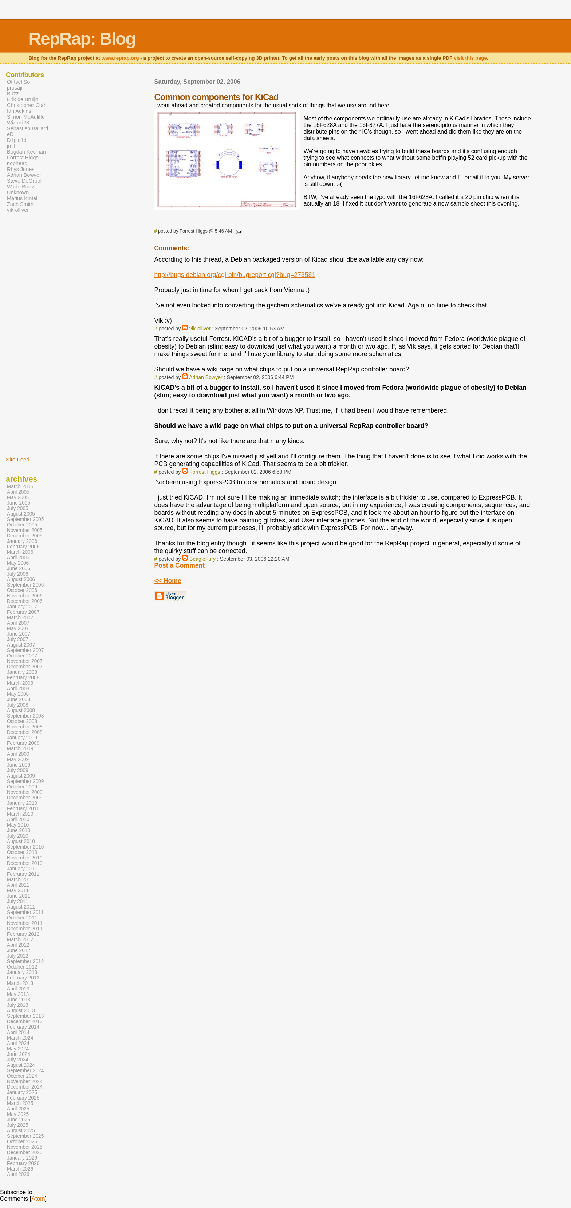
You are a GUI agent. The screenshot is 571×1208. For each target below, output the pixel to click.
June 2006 (18, 568)
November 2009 (25, 792)
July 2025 (17, 1125)
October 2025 (22, 1141)
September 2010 (25, 847)
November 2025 (25, 1147)
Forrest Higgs (204, 472)
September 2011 (25, 912)
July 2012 (17, 956)
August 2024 (21, 1065)
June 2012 (18, 950)
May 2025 (18, 1114)
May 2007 (18, 628)
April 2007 (18, 623)
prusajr (15, 88)
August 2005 (21, 514)
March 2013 (20, 983)
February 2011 (23, 874)
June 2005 (18, 503)
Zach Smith (20, 204)
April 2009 (18, 754)
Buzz (13, 93)
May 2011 (18, 890)
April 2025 (18, 1109)
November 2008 (25, 727)
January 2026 (22, 1158)
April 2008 (18, 688)
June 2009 (18, 765)
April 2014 (18, 1032)
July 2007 (17, 639)
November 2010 (25, 858)
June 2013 (18, 999)
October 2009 (22, 787)
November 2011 (25, 923)
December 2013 (25, 1021)
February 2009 (23, 743)
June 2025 (18, 1119)
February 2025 (23, 1098)
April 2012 (18, 945)
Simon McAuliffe (26, 117)
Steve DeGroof (24, 181)
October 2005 (22, 525)
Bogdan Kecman (26, 152)
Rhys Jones (20, 169)
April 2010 (18, 819)
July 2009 (17, 770)
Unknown (18, 192)
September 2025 (25, 1136)
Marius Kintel (22, 198)
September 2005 (25, 519)
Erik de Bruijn (22, 99)
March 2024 (20, 1038)
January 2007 (22, 606)
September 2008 (25, 716)
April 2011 (18, 885)
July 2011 (17, 901)
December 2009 (25, 797)
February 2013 (23, 978)
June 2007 (18, 634)
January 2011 (22, 868)
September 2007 (25, 650)
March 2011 (20, 879)
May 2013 (18, 994)
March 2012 (20, 939)
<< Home (167, 580)
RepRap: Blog (81, 38)
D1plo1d (17, 140)
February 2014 (23, 1027)
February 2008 (23, 677)
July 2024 (17, 1059)
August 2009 (21, 776)
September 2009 (25, 781)
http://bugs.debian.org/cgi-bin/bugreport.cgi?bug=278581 (234, 274)
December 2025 (25, 1152)
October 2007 (22, 656)
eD (10, 134)
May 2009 (18, 759)
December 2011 (25, 928)
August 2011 (21, 907)
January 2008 (22, 672)
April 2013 (18, 989)
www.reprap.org (120, 58)
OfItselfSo (18, 82)
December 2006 (25, 601)
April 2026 (18, 1174)
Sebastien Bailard (27, 128)
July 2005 (17, 508)
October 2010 (22, 852)
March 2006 (20, 552)
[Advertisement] (28, 334)
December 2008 (25, 732)
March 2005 (20, 486)
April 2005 (18, 492)
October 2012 (22, 967)
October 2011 (22, 918)
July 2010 (17, 836)
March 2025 (20, 1103)
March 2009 (20, 748)
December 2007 (25, 666)
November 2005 (25, 530)
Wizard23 (18, 123)
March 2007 (20, 617)
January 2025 (22, 1092)
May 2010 (18, 825)
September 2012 (25, 961)
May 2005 (18, 497)
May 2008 (18, 694)
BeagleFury (202, 559)
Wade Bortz (20, 187)
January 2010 (22, 803)
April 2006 (18, 557)
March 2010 (20, 814)
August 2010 (21, 841)
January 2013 (22, 972)
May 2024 (18, 1049)
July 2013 (17, 1005)
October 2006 (22, 590)
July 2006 (17, 574)
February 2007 (23, 612)
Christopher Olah (27, 105)
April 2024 (18, 1043)
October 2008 (22, 721)
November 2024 (25, 1081)
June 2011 (18, 896)
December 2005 (25, 536)
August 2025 (21, 1130)
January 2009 (22, 737)
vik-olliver (200, 328)
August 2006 (21, 579)
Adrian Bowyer (206, 377)
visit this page (470, 58)
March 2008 (20, 683)
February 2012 (23, 934)
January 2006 (22, 541)
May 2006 (18, 563)
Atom (38, 1199)
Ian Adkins (19, 111)
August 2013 (21, 1010)
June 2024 (18, 1054)
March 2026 (20, 1169)
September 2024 (25, 1070)
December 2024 (25, 1087)
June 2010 (18, 830)
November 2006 (25, 596)
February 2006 (23, 546)
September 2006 (25, 585)
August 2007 (21, 645)
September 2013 (25, 1016)
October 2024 (22, 1076)
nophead (17, 163)
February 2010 (23, 808)
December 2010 (25, 863)
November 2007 (25, 661)
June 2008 (18, 699)
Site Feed (17, 459)
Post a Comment (179, 565)
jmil (11, 146)
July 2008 (17, 705)
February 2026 (23, 1163)
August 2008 (21, 710)
